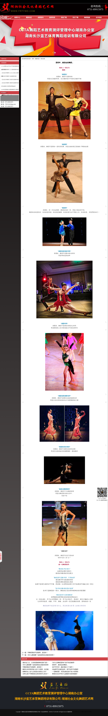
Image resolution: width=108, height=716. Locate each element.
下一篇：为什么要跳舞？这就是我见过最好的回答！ (38, 655)
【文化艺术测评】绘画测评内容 (8, 76)
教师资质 (52, 17)
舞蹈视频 (87, 17)
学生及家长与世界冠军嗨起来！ (8, 86)
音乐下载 (75, 17)
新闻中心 (17, 17)
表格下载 (64, 17)
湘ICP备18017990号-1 (87, 711)
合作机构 (99, 17)
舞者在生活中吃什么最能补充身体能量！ (65, 674)
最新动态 (29, 17)
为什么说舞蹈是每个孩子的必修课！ (63, 662)
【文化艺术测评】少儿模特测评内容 (10, 69)
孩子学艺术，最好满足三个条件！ (63, 667)
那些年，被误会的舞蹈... (60, 665)
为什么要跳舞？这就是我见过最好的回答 (36, 665)
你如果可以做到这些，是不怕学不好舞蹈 (65, 669)
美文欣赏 (43, 58)
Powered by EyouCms (77, 711)
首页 (5, 17)
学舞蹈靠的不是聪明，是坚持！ (33, 667)
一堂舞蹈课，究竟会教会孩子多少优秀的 (65, 671)
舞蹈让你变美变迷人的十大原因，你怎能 (36, 669)
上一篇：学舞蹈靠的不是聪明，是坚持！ (35, 652)
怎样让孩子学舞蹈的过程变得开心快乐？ (36, 674)
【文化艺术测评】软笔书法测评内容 (10, 79)
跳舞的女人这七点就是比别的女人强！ (35, 671)
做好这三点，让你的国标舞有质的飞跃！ (36, 662)
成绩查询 (40, 17)
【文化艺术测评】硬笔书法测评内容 (10, 82)
